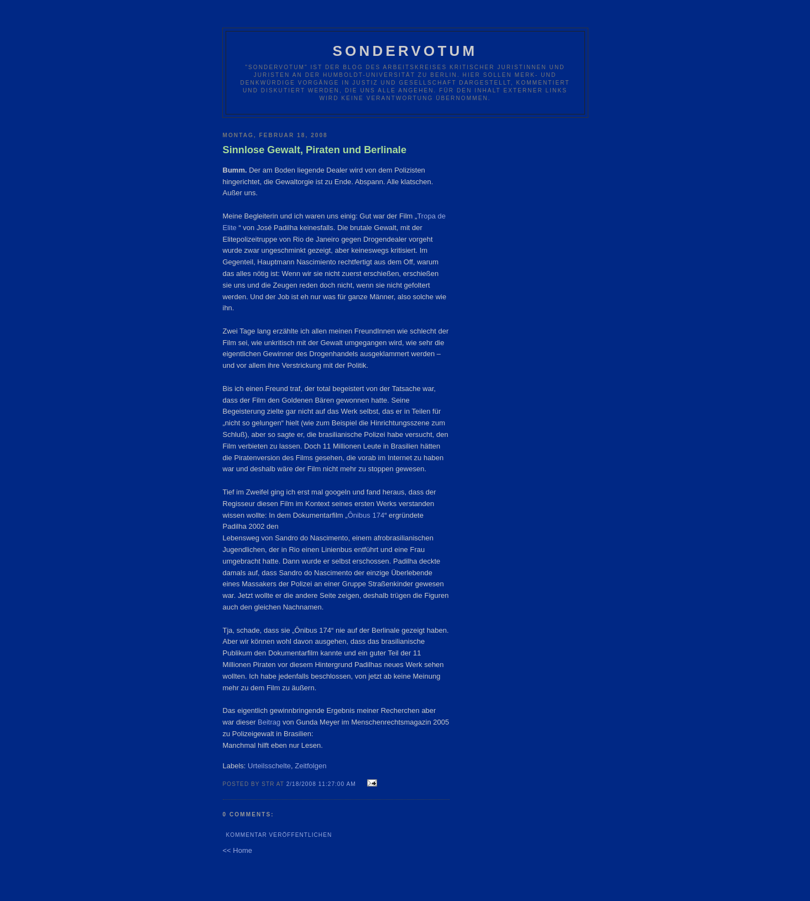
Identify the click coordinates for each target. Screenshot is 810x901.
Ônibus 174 (366, 515)
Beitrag (270, 722)
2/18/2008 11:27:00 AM (321, 784)
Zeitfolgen (310, 766)
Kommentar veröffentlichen (279, 835)
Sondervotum (405, 51)
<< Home (237, 850)
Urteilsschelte (269, 766)
